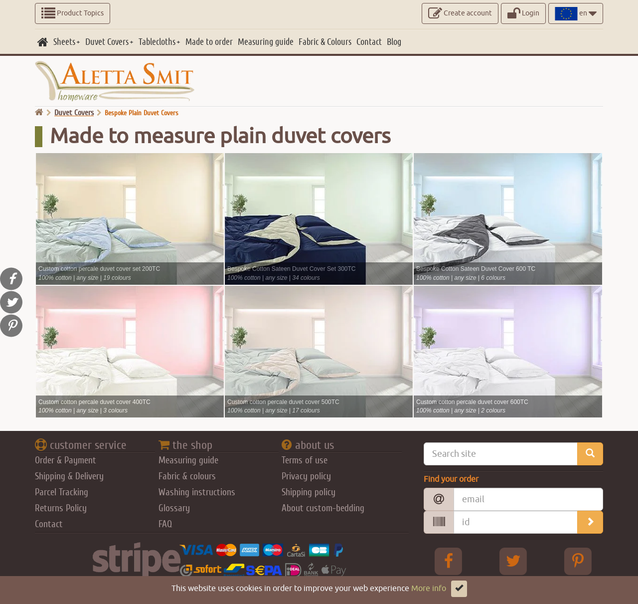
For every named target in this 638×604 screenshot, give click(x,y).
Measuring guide (188, 460)
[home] (43, 42)
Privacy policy (306, 476)
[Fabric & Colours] (325, 42)
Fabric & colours (187, 476)
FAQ (165, 524)
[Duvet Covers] (109, 42)
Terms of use (304, 460)
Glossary (174, 508)
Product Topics (72, 13)
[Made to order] (209, 42)
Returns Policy (61, 508)
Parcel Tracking (61, 492)
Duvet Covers (74, 112)
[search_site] (590, 453)
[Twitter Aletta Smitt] (513, 561)
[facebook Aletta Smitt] (449, 561)
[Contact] (369, 42)
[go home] (39, 112)
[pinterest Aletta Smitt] (578, 561)
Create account (460, 13)
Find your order (451, 479)
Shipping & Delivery (69, 476)
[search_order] (590, 522)
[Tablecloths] (159, 42)
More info (428, 589)
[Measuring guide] (265, 42)
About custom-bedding (323, 508)
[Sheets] (67, 42)
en (576, 13)
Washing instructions (197, 492)
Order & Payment (65, 460)
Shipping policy (308, 492)
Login (523, 13)
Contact (49, 524)
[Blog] (394, 42)
